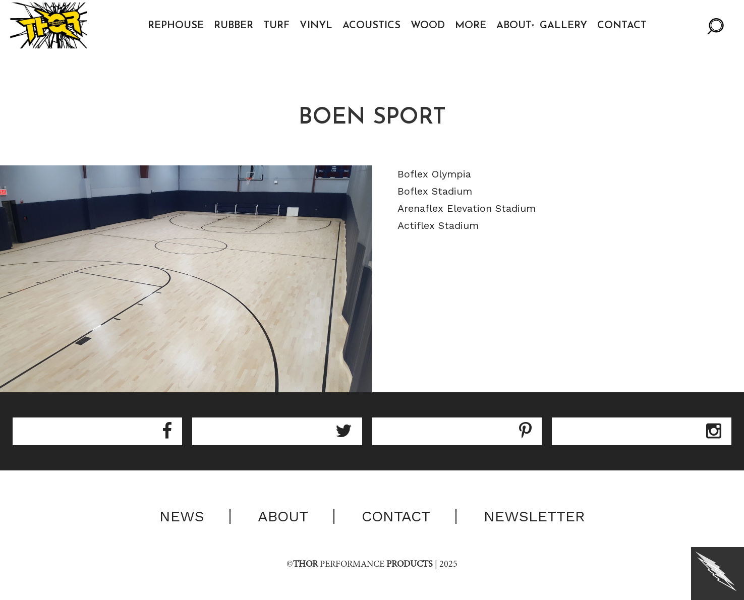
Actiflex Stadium (438, 225)
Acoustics (371, 26)
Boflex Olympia (434, 174)
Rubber (233, 26)
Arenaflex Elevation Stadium (466, 208)
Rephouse (176, 26)
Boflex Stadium (434, 191)
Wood (428, 26)
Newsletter (534, 516)
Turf (276, 26)
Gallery (563, 26)
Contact (622, 26)
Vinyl (316, 26)
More (470, 26)
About (514, 26)
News (181, 516)
